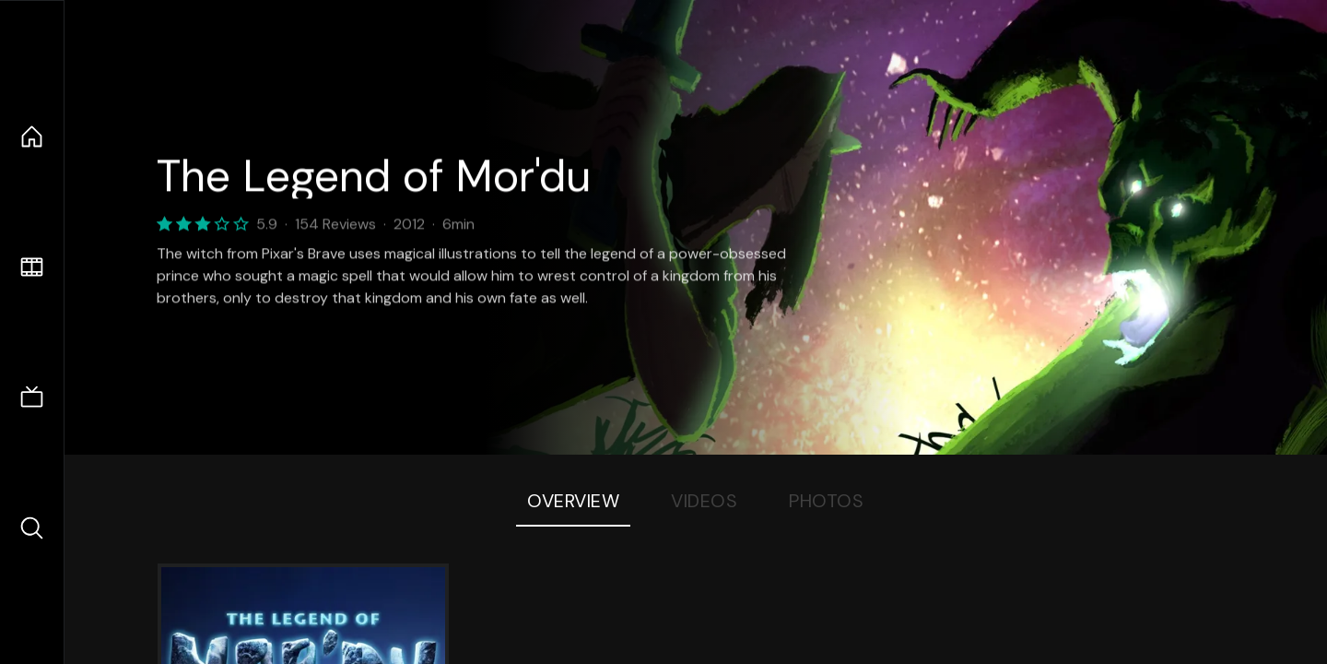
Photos (826, 501)
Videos (704, 501)
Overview (573, 501)
